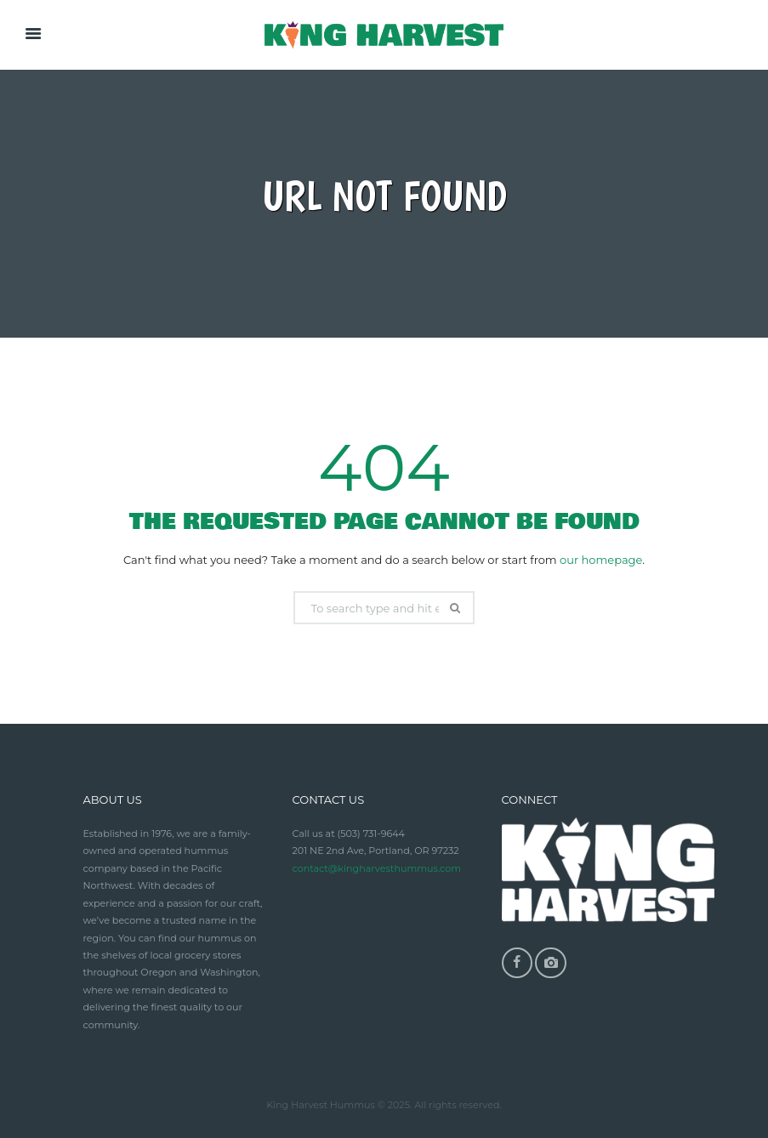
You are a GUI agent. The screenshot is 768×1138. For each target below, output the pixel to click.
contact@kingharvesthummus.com (377, 868)
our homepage (601, 559)
